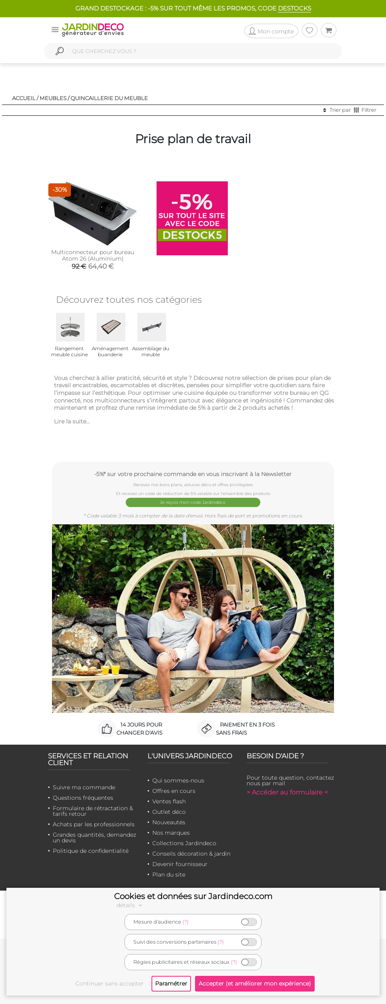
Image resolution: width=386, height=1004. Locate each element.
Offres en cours (173, 789)
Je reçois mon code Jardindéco (193, 502)
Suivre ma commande (84, 786)
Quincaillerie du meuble (109, 98)
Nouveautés (168, 821)
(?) (186, 922)
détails (130, 905)
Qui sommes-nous (178, 779)
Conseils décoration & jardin (191, 852)
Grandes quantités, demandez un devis (94, 836)
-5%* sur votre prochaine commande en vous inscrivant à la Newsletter (193, 473)
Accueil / (25, 98)
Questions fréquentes (83, 796)
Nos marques (171, 831)
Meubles (52, 98)
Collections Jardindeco (184, 842)
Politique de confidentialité (91, 849)
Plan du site (168, 873)
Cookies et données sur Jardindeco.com (193, 896)
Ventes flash (169, 800)
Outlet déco (169, 810)
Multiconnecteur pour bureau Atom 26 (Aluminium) (92, 255)
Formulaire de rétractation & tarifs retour (93, 809)
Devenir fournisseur (180, 862)
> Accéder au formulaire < (287, 791)
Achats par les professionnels (94, 823)
